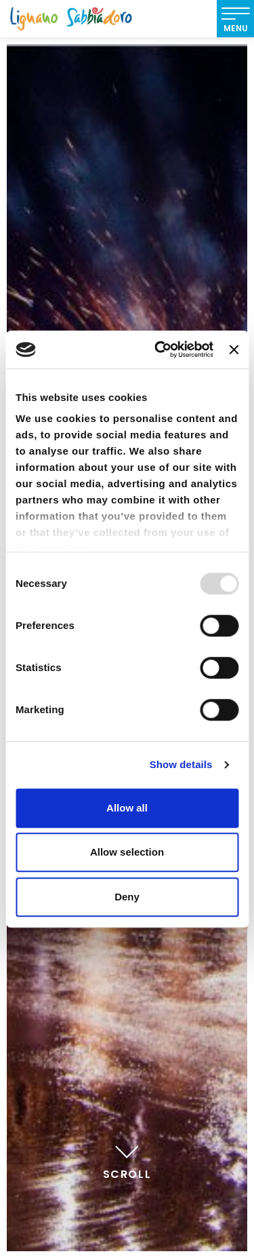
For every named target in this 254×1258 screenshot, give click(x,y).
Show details (181, 764)
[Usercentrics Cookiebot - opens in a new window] (159, 349)
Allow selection (127, 852)
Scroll (127, 1160)
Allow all (127, 808)
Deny (127, 896)
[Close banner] (233, 349)
